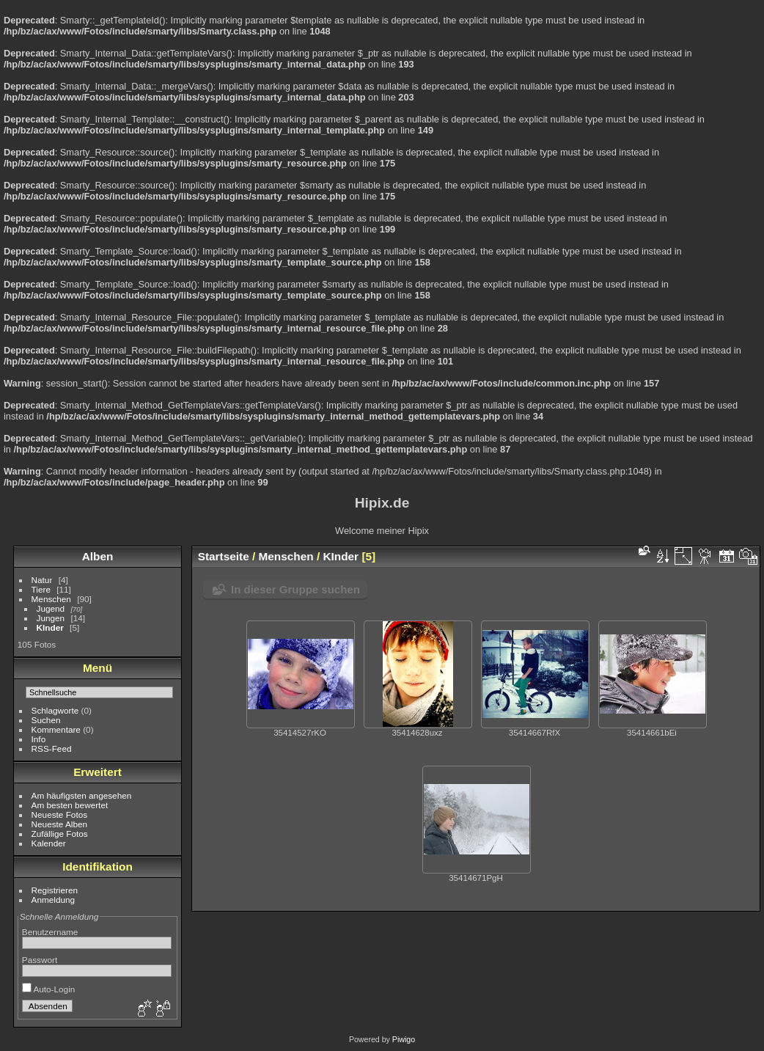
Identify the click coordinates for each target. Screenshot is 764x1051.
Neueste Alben (60, 824)
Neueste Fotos (60, 814)
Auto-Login (49, 989)
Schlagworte (55, 710)
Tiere (41, 589)
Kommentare (56, 729)
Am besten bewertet (70, 805)
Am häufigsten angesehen (82, 795)
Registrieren (55, 890)
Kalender (49, 843)
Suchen (46, 720)
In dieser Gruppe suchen (295, 589)
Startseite (223, 556)
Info (39, 739)
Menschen (51, 599)
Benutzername (50, 932)
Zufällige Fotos (60, 833)
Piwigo (403, 1039)
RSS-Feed (52, 748)
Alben (98, 556)
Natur (42, 580)
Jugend (51, 608)
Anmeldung (54, 899)
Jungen (51, 618)
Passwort (39, 959)
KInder (50, 627)
